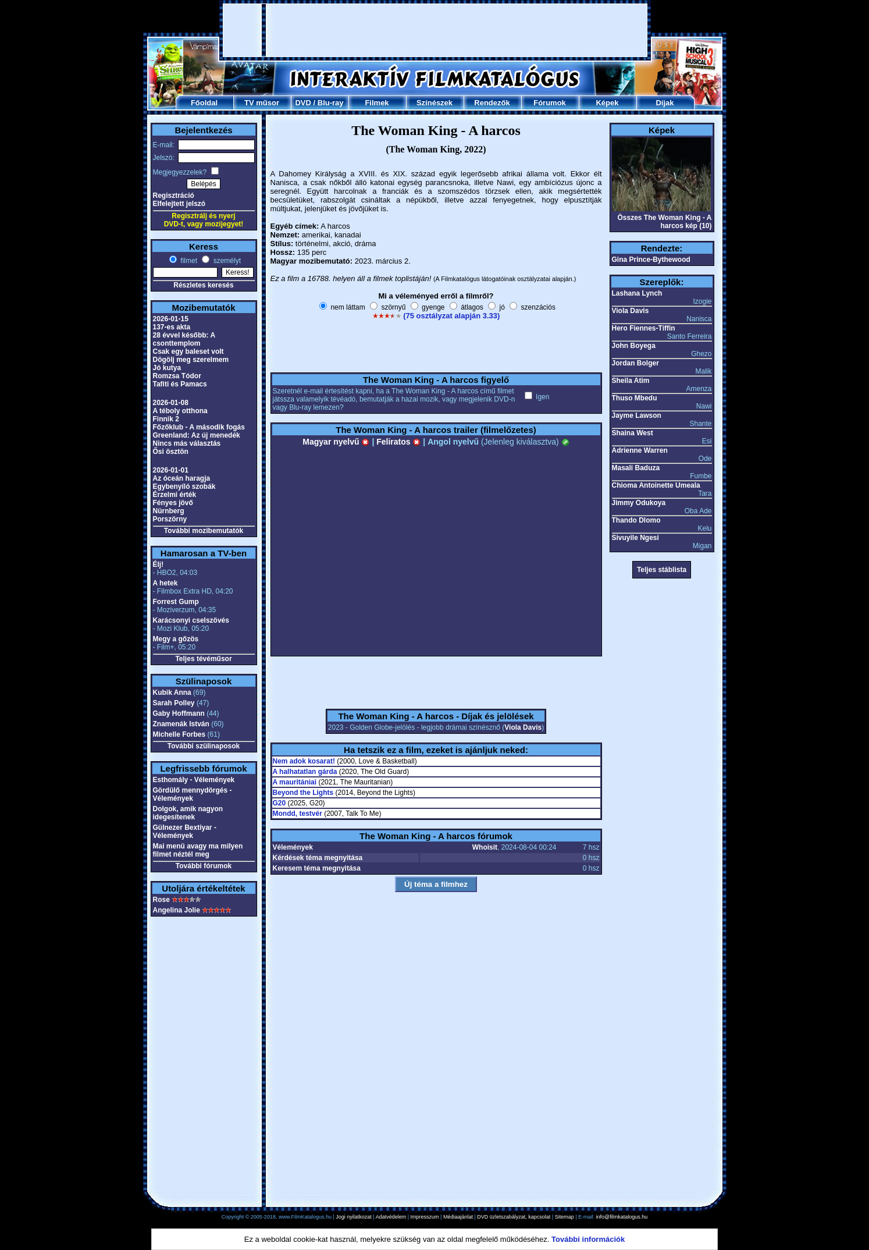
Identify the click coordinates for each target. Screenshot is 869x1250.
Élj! (158, 564)
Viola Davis (523, 727)
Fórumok (549, 102)
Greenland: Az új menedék (196, 435)
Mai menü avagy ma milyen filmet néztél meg (198, 850)
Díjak (665, 102)
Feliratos (398, 441)
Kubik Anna (172, 692)
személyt (226, 261)
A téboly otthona (180, 411)
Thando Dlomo (636, 520)
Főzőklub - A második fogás (199, 427)
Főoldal (204, 102)
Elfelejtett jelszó (179, 204)
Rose (161, 900)
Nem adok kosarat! (304, 761)
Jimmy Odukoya (639, 503)
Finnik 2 (166, 419)
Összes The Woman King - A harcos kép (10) (664, 222)
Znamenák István (181, 724)
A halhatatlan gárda (305, 772)
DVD (303, 102)
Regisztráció (173, 195)
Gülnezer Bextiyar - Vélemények (184, 831)
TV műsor (261, 102)
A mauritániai (295, 782)
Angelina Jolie (176, 910)
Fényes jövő (173, 503)
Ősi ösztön (170, 452)
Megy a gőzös (176, 639)
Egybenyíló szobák (184, 486)
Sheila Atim (631, 381)
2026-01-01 (170, 470)
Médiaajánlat (458, 1217)
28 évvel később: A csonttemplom (184, 339)
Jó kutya (167, 368)
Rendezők (492, 102)
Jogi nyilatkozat (354, 1217)
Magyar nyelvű (335, 441)
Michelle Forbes (179, 734)
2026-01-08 (170, 403)
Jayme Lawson (636, 415)
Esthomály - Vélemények (194, 780)
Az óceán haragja (182, 478)
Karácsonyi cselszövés (191, 620)
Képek (607, 102)
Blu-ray (331, 102)
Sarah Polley (174, 703)
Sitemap (564, 1217)
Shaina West (632, 433)
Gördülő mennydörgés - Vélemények (192, 794)
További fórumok (204, 866)
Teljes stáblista (661, 570)
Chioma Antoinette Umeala (656, 485)
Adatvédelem (391, 1217)
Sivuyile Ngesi (635, 538)
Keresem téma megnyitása (317, 868)
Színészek (434, 102)
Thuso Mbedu (634, 398)
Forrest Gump (176, 602)
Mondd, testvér (297, 813)
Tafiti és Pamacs (180, 384)
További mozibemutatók (203, 531)
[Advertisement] (435, 30)
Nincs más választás (187, 443)
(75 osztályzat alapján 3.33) (451, 315)
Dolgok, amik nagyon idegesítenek (188, 813)
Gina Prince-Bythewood (651, 259)
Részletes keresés (203, 285)
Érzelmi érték (175, 495)
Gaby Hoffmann (179, 713)
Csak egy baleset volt (188, 351)
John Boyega (634, 346)
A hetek (165, 583)
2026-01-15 (170, 319)
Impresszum (425, 1217)
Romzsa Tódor (177, 376)
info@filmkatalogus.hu (622, 1217)
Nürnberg (168, 511)
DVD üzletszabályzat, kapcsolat (513, 1217)
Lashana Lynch (637, 293)
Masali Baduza (636, 468)
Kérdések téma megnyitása (318, 858)
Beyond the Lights (303, 793)
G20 (279, 803)
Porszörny (170, 519)
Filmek (377, 102)
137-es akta (172, 327)
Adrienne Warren (640, 450)
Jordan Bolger (635, 363)
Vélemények (293, 847)
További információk (588, 1239)
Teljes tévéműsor (203, 659)
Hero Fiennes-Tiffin (643, 328)
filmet (188, 261)
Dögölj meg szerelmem (191, 360)
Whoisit (484, 847)
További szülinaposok (204, 746)
